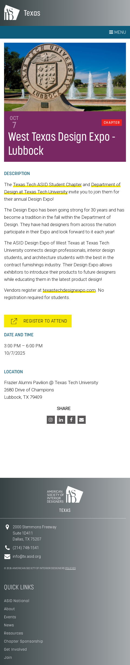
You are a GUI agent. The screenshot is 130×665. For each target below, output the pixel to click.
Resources (13, 633)
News (9, 625)
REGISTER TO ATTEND (39, 321)
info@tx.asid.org (27, 556)
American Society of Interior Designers (12, 12)
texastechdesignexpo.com (69, 290)
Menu (117, 32)
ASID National (16, 600)
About (9, 608)
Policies (70, 568)
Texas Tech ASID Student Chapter (47, 184)
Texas (32, 13)
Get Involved (15, 649)
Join (8, 657)
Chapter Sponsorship (23, 641)
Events (10, 616)
